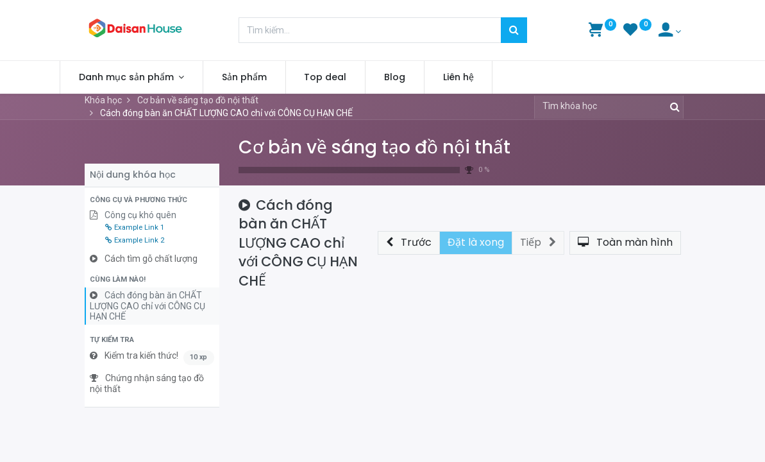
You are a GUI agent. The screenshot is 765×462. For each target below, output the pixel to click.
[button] (152, 200)
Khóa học (103, 100)
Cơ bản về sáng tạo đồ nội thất (374, 147)
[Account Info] (670, 31)
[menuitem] (269, 77)
